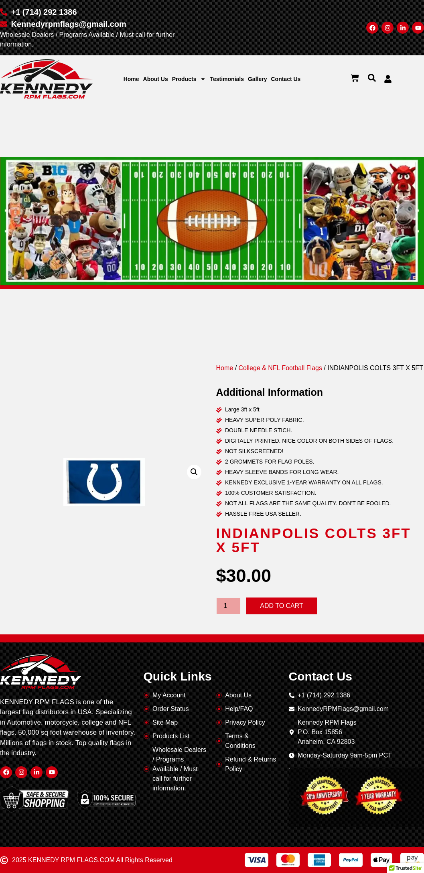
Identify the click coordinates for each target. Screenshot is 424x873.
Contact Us (285, 79)
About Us (155, 79)
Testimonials (227, 79)
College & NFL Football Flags (280, 368)
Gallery (257, 79)
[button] (372, 78)
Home (131, 79)
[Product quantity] (228, 606)
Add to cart (281, 605)
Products (189, 79)
